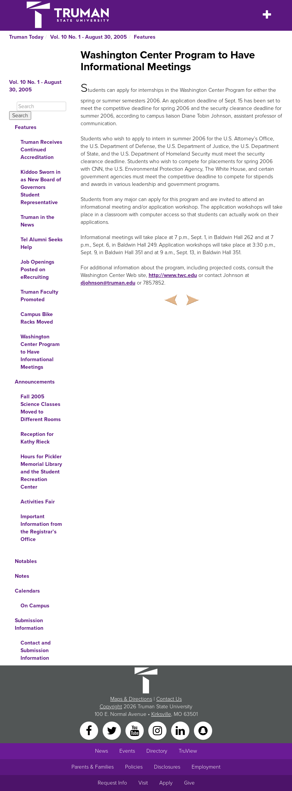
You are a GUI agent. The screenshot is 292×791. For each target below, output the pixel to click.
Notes (22, 576)
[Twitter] (112, 730)
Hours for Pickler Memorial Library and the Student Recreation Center (41, 471)
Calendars (27, 591)
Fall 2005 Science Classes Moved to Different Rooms (41, 408)
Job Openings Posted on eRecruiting (37, 269)
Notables (26, 561)
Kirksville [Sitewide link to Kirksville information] (161, 714)
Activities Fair (38, 502)
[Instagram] (158, 730)
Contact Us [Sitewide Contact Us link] (169, 699)
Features (145, 37)
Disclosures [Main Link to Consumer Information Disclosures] (167, 767)
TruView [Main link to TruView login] (188, 751)
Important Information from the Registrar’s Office (41, 528)
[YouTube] (135, 730)
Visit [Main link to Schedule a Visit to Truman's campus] (143, 783)
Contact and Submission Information (36, 650)
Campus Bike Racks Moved (37, 318)
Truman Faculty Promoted (39, 296)
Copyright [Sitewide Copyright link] (111, 706)
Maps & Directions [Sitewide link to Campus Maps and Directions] (131, 699)
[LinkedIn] (181, 730)
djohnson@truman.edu (108, 283)
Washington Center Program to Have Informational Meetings (40, 351)
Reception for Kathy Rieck (37, 438)
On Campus (35, 605)
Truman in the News (37, 221)
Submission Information (29, 624)
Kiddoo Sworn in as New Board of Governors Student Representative (41, 187)
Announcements (35, 382)
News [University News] (101, 751)
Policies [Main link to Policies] (134, 767)
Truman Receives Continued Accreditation (41, 149)
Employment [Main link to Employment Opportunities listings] (206, 767)
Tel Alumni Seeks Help (42, 243)
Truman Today (26, 37)
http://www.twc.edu (173, 275)
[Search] (41, 106)
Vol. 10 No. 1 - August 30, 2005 (88, 37)
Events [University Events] (127, 751)
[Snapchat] (203, 730)
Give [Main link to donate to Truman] (189, 783)
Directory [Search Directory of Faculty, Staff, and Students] (156, 751)
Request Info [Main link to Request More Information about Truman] (112, 783)
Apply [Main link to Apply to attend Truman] (166, 783)
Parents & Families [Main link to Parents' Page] (92, 767)
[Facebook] (89, 730)
